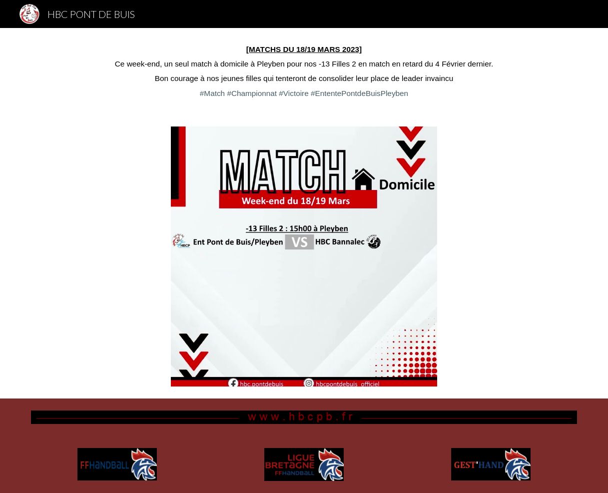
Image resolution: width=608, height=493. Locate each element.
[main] (304, 71)
